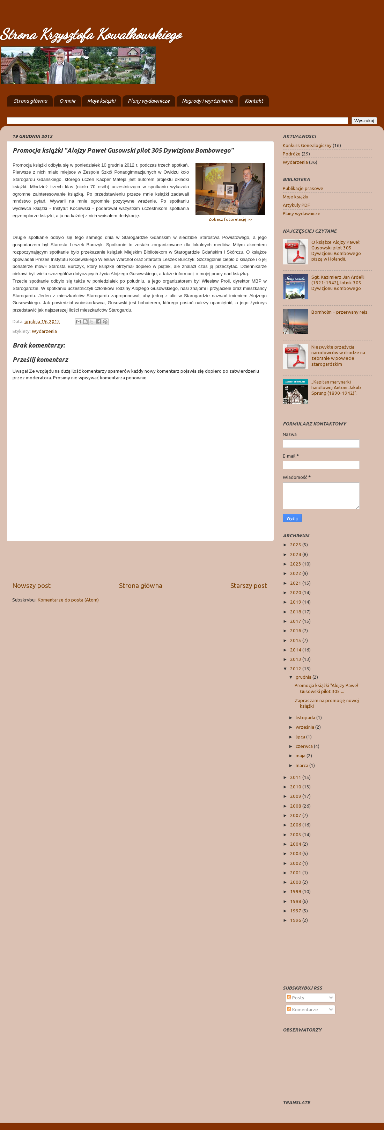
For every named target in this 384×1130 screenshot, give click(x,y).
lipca (301, 736)
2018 (296, 611)
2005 (296, 834)
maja (301, 755)
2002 (296, 863)
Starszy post (248, 585)
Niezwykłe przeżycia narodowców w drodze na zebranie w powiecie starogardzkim (338, 355)
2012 (296, 668)
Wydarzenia (44, 331)
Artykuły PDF (296, 205)
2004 (296, 844)
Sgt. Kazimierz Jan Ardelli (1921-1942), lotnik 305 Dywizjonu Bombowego (337, 282)
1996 (296, 920)
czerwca (305, 746)
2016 (296, 630)
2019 (296, 602)
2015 (296, 640)
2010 (296, 786)
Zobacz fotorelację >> (230, 219)
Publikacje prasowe (303, 188)
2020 (296, 592)
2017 (296, 621)
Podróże (292, 153)
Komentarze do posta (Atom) (68, 600)
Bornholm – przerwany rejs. (340, 312)
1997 (296, 910)
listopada (306, 717)
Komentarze (302, 1009)
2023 (296, 564)
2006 (296, 825)
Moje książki (101, 101)
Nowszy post (31, 585)
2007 (296, 815)
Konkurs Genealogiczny (307, 145)
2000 (296, 882)
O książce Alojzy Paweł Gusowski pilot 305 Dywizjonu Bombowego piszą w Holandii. (336, 250)
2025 (296, 544)
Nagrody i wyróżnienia (207, 101)
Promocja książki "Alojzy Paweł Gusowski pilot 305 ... (327, 688)
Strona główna (30, 101)
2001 (296, 872)
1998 (296, 901)
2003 (296, 853)
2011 (296, 777)
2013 (296, 659)
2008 (296, 806)
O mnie (67, 101)
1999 (296, 891)
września (305, 727)
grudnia (304, 677)
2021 (296, 583)
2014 (296, 650)
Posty (295, 997)
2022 (296, 573)
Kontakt (254, 101)
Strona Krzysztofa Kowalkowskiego (90, 34)
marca (302, 765)
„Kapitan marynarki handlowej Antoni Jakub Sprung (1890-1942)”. (336, 387)
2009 (296, 796)
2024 (296, 554)
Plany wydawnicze (149, 101)
